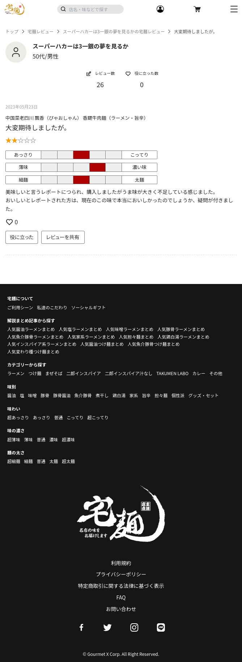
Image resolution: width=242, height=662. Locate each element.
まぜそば (54, 373)
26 (100, 84)
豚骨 (45, 395)
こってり (75, 417)
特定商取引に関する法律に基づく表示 (121, 585)
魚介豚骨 (83, 395)
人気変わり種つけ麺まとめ (33, 351)
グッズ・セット (203, 395)
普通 (58, 417)
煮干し (102, 395)
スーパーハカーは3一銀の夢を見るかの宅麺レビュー (114, 31)
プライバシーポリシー (121, 574)
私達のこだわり (52, 307)
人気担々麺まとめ (136, 337)
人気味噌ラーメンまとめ (129, 329)
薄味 (28, 439)
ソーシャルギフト (88, 307)
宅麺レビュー (40, 31)
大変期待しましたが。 (38, 127)
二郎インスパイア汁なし (129, 373)
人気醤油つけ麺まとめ (102, 344)
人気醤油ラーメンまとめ (31, 329)
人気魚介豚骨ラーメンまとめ (35, 337)
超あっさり (18, 417)
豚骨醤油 (62, 395)
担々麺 (160, 395)
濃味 (53, 439)
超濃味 (68, 439)
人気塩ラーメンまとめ (80, 329)
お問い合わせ (121, 608)
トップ (11, 31)
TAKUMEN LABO (172, 373)
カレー (198, 373)
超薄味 (13, 439)
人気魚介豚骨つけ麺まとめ (154, 344)
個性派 (177, 395)
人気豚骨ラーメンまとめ (181, 329)
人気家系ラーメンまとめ (91, 337)
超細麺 (13, 461)
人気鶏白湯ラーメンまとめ (183, 337)
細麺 (28, 461)
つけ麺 (34, 373)
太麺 (53, 461)
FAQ (121, 597)
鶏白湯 (119, 395)
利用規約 (121, 562)
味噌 (32, 395)
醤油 (11, 395)
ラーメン (16, 373)
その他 (215, 373)
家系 (134, 395)
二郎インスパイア (83, 373)
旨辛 (146, 395)
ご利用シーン (20, 307)
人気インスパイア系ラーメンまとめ (41, 344)
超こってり (98, 417)
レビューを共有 (63, 237)
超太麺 (68, 461)
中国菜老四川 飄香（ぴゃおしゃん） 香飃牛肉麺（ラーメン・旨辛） (76, 117)
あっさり (41, 417)
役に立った (22, 237)
